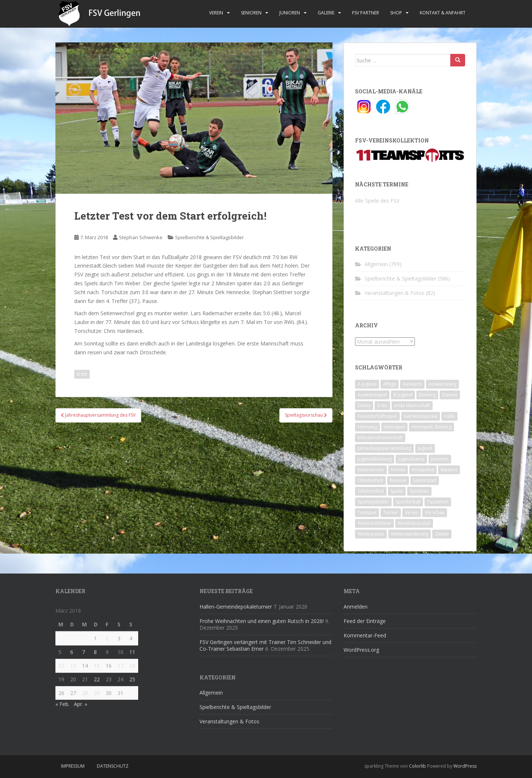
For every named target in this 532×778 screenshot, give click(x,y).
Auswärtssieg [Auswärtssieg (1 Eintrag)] (442, 384)
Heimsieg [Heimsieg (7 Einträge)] (367, 427)
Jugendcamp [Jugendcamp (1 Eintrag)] (411, 459)
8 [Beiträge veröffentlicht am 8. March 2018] (95, 651)
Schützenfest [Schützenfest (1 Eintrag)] (371, 491)
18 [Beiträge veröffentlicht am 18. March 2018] (132, 665)
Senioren (251, 13)
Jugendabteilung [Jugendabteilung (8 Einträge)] (375, 459)
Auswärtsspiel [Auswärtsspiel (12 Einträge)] (372, 395)
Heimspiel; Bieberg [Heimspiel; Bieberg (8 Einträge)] (431, 427)
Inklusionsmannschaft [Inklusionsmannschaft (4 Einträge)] (380, 437)
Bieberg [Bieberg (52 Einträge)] (427, 395)
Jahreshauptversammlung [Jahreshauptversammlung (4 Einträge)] (384, 448)
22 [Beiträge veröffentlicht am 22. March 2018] (97, 679)
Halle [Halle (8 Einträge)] (449, 416)
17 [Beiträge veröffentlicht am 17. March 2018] (120, 665)
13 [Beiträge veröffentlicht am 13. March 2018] (73, 665)
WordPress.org (361, 649)
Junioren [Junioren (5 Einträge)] (440, 459)
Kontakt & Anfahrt (443, 13)
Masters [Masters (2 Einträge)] (449, 470)
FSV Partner (365, 13)
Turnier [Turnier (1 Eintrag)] (390, 512)
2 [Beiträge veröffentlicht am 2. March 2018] (107, 638)
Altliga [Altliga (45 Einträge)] (389, 384)
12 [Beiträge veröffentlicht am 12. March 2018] (61, 665)
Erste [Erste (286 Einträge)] (382, 405)
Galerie (326, 13)
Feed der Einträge (365, 620)
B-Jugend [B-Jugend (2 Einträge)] (402, 395)
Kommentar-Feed (365, 635)
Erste (82, 374)
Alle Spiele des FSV (377, 200)
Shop (396, 13)
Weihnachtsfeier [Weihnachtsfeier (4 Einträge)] (374, 523)
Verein (216, 13)
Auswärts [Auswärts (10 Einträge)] (412, 384)
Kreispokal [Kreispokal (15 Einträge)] (423, 470)
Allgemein (376, 264)
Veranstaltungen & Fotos (394, 292)
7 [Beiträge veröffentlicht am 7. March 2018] (83, 651)
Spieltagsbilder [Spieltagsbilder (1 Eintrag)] (373, 502)
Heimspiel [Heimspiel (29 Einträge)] (394, 427)
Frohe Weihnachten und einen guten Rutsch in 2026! (262, 620)
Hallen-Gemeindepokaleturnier (236, 606)
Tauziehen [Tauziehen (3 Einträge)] (438, 502)
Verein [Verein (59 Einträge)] (411, 512)
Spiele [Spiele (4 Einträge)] (397, 491)
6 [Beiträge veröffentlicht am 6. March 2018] (71, 651)
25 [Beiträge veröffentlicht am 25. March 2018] (132, 679)
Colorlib (417, 766)
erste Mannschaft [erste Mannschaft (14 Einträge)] (412, 405)
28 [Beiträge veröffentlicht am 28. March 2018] (85, 692)
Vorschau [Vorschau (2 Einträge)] (434, 512)
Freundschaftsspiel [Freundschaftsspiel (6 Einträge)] (377, 416)
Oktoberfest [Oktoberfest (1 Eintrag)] (370, 480)
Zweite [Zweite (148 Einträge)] (442, 534)
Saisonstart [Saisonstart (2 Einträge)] (424, 480)
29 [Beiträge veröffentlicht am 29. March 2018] (97, 692)
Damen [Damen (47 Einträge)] (449, 395)
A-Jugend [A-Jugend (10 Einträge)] (367, 384)
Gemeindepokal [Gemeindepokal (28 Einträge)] (420, 416)
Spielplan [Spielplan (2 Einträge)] (419, 491)
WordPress (465, 766)
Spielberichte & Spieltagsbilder (209, 237)
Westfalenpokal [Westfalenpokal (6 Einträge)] (414, 523)
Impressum (73, 766)
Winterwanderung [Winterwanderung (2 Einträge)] (409, 534)
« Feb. (62, 704)
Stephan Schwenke (141, 237)
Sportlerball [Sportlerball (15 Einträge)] (408, 502)
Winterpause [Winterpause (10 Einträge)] (371, 534)
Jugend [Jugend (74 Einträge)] (425, 448)
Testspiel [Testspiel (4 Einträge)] (367, 512)
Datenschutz (113, 766)
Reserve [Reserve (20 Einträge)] (398, 480)
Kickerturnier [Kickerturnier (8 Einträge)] (371, 470)
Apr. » (80, 704)
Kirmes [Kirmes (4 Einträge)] (398, 470)
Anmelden (356, 606)
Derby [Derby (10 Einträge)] (364, 405)
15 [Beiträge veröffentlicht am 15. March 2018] (97, 665)
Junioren (289, 13)
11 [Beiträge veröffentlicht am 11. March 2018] (132, 651)
